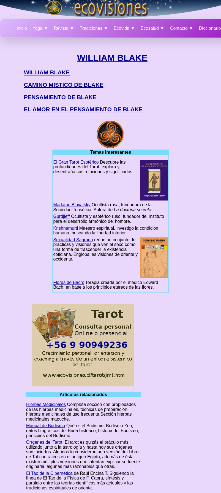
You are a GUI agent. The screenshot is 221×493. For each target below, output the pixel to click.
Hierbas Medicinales (46, 404)
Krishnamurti (65, 228)
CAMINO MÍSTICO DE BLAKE (63, 85)
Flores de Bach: (68, 282)
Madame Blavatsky (72, 204)
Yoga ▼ (40, 28)
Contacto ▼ (181, 28)
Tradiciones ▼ (94, 28)
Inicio (22, 28)
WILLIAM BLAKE (112, 58)
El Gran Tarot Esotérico (76, 162)
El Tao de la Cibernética (49, 473)
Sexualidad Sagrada (73, 239)
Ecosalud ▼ (152, 28)
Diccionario (210, 28)
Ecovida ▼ (124, 28)
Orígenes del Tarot (44, 442)
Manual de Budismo (45, 425)
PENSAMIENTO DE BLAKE (60, 97)
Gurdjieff (61, 216)
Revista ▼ (64, 28)
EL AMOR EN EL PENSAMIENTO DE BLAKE (83, 109)
